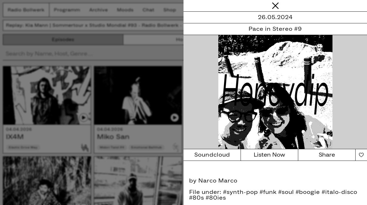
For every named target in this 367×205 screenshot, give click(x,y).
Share (327, 155)
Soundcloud (212, 155)
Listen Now (269, 155)
